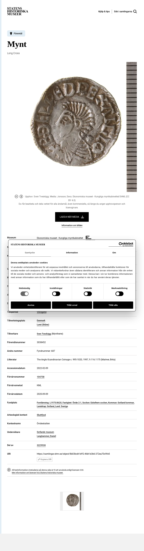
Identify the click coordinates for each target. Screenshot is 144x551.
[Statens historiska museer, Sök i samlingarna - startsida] (17, 11)
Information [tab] (72, 252)
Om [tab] (114, 252)
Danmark (41, 320)
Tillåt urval (72, 305)
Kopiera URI (44, 459)
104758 (40, 377)
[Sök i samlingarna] (125, 11)
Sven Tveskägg (44, 334)
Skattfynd (41, 415)
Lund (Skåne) (43, 324)
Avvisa (31, 305)
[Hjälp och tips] (104, 11)
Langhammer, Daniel (46, 436)
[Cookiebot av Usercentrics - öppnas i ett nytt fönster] (121, 244)
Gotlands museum (45, 432)
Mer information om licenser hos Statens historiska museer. (37, 473)
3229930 (41, 445)
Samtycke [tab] (30, 252)
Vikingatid (41, 312)
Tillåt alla (113, 305)
